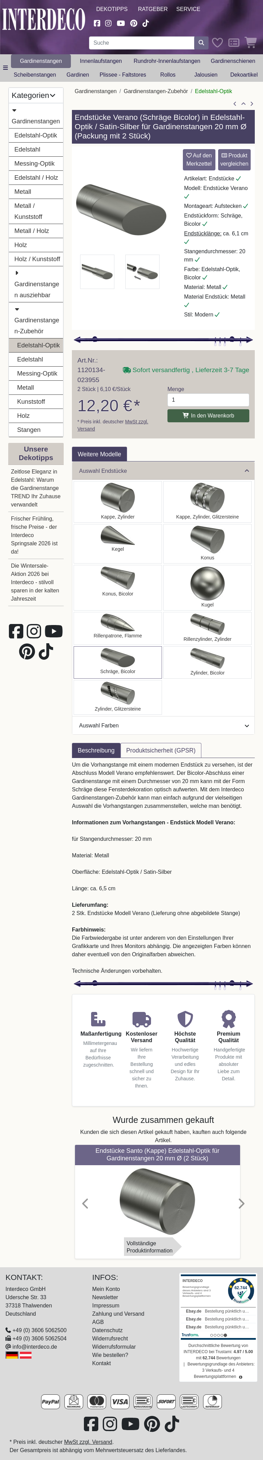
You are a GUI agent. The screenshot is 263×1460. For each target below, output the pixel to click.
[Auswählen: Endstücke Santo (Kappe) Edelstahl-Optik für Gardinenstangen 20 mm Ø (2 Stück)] (118, 502)
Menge (175, 389)
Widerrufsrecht (110, 1338)
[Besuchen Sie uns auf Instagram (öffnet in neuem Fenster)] (108, 22)
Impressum (105, 1305)
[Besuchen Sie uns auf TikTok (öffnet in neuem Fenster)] (146, 22)
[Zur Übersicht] (243, 104)
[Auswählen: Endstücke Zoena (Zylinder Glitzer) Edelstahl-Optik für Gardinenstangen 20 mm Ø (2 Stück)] (118, 697)
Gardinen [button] (77, 75)
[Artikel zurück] (235, 104)
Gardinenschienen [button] (233, 61)
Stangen (29, 429)
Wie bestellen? (110, 1355)
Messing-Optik (34, 163)
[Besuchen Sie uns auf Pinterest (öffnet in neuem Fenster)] (133, 22)
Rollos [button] (167, 75)
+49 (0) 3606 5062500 (39, 1330)
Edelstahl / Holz (36, 177)
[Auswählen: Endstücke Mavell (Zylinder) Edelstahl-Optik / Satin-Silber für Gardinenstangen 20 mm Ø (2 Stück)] (207, 662)
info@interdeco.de (34, 1347)
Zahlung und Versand (118, 1314)
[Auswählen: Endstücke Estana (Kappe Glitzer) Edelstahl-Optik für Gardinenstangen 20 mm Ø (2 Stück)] (207, 502)
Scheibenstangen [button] (35, 75)
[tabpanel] (163, 868)
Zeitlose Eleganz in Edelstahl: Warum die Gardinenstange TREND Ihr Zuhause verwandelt (36, 488)
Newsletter (105, 1297)
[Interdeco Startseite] (44, 19)
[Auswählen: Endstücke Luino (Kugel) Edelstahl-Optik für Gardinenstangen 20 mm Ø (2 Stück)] (207, 588)
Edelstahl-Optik (35, 135)
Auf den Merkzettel (199, 160)
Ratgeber (153, 9)
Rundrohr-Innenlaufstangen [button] (167, 61)
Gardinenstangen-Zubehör (36, 319)
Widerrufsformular (114, 1347)
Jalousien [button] (206, 75)
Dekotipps (112, 9)
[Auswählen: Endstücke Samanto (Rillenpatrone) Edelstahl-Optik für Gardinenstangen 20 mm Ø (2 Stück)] (118, 628)
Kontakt (101, 1363)
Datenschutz (107, 1330)
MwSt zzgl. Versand (88, 1442)
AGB (98, 1322)
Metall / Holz (31, 230)
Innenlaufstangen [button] (101, 61)
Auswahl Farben (164, 725)
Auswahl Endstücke (164, 471)
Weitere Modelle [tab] (99, 454)
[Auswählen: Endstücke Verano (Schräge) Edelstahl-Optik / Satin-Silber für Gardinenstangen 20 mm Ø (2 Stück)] (118, 662)
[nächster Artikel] (252, 104)
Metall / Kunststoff (28, 211)
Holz (20, 244)
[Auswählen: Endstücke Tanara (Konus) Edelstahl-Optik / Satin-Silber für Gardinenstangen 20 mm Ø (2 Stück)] (118, 588)
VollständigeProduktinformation (150, 1246)
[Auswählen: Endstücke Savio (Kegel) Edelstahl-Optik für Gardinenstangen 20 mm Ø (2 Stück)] (118, 544)
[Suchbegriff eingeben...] (142, 42)
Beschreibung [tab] (96, 750)
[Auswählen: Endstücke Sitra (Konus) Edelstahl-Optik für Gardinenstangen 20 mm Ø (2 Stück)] (207, 544)
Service (188, 9)
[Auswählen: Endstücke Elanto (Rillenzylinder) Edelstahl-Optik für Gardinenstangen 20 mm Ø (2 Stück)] (207, 628)
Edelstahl (27, 149)
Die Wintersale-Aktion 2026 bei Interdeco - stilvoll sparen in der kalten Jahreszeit (35, 582)
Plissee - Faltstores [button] (123, 75)
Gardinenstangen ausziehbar (36, 283)
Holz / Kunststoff (37, 259)
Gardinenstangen (36, 115)
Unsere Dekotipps (36, 453)
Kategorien (33, 95)
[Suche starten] (201, 42)
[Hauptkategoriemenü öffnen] (5, 68)
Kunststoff (31, 401)
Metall (22, 191)
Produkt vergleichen (234, 160)
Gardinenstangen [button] (41, 61)
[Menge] (208, 399)
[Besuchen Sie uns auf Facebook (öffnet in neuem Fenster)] (97, 22)
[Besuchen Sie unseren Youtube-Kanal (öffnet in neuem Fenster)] (121, 22)
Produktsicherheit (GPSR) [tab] (161, 750)
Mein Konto (106, 1289)
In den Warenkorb (208, 416)
